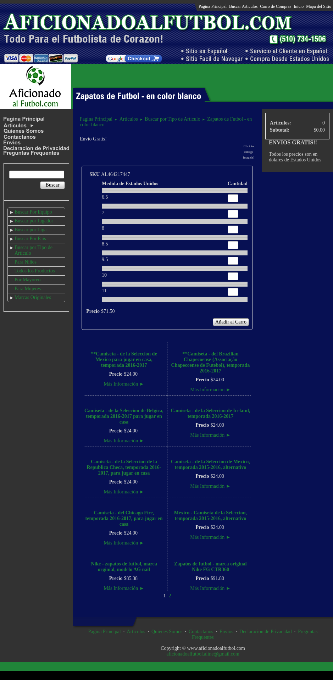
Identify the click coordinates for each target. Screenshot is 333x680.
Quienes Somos (167, 631)
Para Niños (26, 262)
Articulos (129, 119)
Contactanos (201, 631)
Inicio (299, 6)
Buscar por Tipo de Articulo (172, 119)
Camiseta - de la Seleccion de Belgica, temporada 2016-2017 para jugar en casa (123, 416)
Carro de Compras (275, 6)
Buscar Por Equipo (33, 212)
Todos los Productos (35, 270)
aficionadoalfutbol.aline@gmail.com (202, 654)
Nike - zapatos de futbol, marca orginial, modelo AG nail (124, 566)
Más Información (124, 384)
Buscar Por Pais (30, 238)
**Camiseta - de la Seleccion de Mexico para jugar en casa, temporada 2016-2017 (124, 359)
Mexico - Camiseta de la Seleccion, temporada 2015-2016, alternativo (210, 515)
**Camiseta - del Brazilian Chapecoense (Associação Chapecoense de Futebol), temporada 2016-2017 (210, 362)
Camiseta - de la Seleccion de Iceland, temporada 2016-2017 (210, 413)
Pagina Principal (96, 119)
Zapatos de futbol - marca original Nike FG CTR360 (210, 566)
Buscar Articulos (243, 6)
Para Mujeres (28, 288)
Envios (226, 631)
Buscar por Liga (30, 229)
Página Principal (213, 6)
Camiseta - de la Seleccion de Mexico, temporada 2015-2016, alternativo (210, 464)
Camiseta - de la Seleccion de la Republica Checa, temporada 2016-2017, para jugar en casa (124, 467)
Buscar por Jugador (34, 220)
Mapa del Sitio (318, 6)
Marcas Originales (33, 297)
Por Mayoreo (28, 279)
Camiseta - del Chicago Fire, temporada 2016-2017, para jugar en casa (124, 518)
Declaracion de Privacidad (265, 631)
